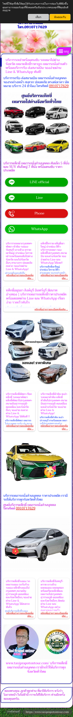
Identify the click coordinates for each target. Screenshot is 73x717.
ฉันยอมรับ (60, 17)
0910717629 (59, 86)
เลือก (38, 17)
